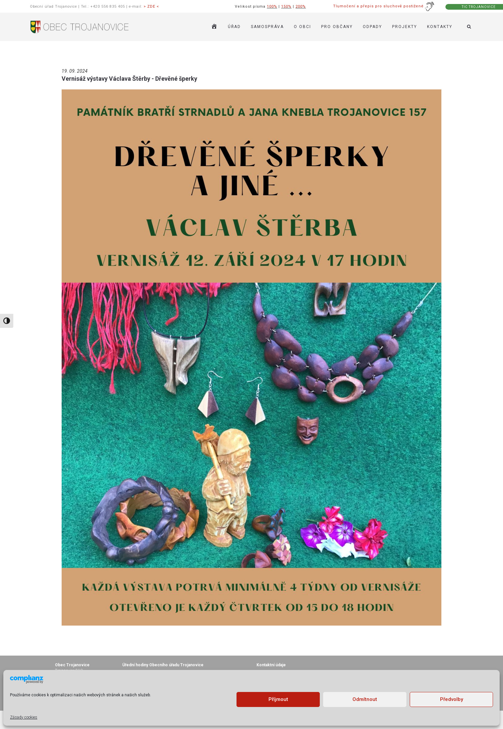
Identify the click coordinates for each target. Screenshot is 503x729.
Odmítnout (364, 699)
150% (286, 6)
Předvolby (451, 699)
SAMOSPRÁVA (267, 26)
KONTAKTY (439, 26)
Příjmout (278, 699)
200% (300, 6)
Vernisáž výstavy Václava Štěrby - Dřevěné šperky (129, 78)
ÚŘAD (234, 26)
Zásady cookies (23, 717)
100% (272, 6)
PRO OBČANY (337, 26)
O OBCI (302, 26)
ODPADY (372, 26)
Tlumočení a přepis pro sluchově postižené (383, 6)
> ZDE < (151, 6)
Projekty (404, 26)
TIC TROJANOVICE (479, 7)
